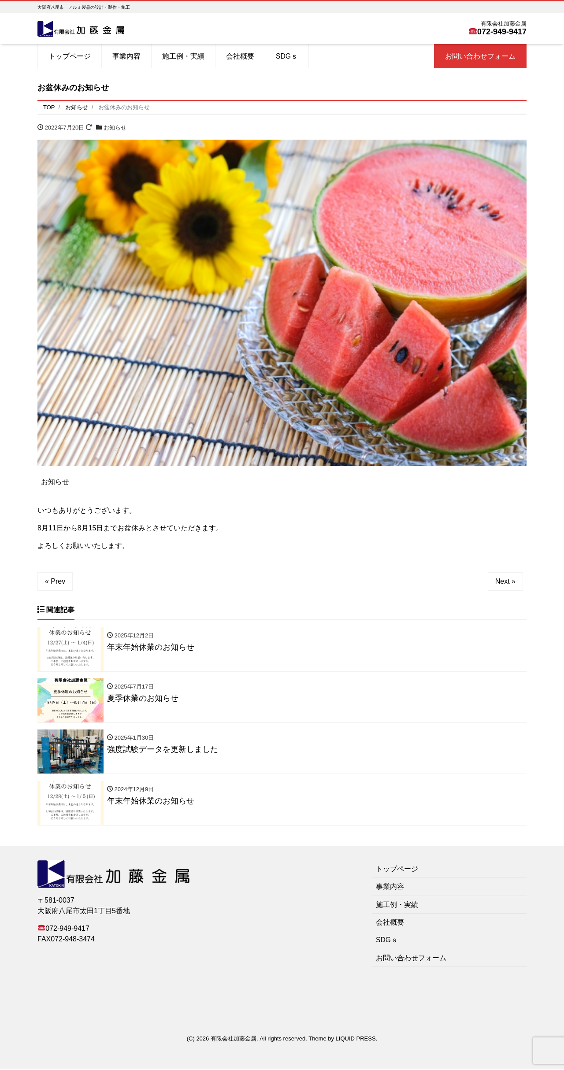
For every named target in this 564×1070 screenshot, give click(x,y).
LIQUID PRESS (356, 1040)
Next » (505, 581)
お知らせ (115, 127)
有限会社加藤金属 (233, 1040)
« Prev (55, 581)
